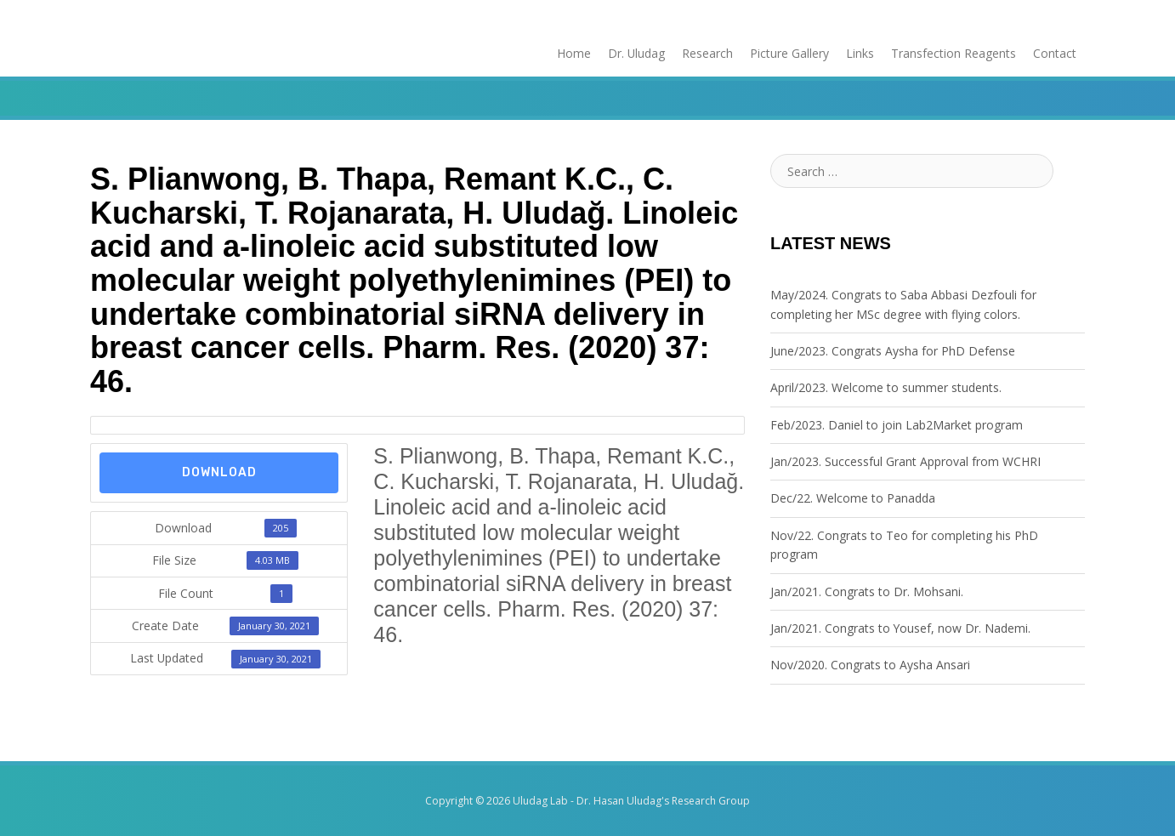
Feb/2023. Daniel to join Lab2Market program (896, 425)
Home (573, 53)
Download (219, 472)
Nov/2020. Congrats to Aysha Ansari (870, 665)
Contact (1054, 53)
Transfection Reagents (953, 53)
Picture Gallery (789, 53)
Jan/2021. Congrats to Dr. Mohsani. (866, 591)
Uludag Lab (540, 800)
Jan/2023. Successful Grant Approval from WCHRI (905, 461)
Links (860, 53)
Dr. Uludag (636, 53)
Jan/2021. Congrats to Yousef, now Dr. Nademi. (900, 628)
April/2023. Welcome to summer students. (886, 387)
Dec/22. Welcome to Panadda (852, 499)
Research (707, 53)
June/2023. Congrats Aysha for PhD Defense (892, 351)
